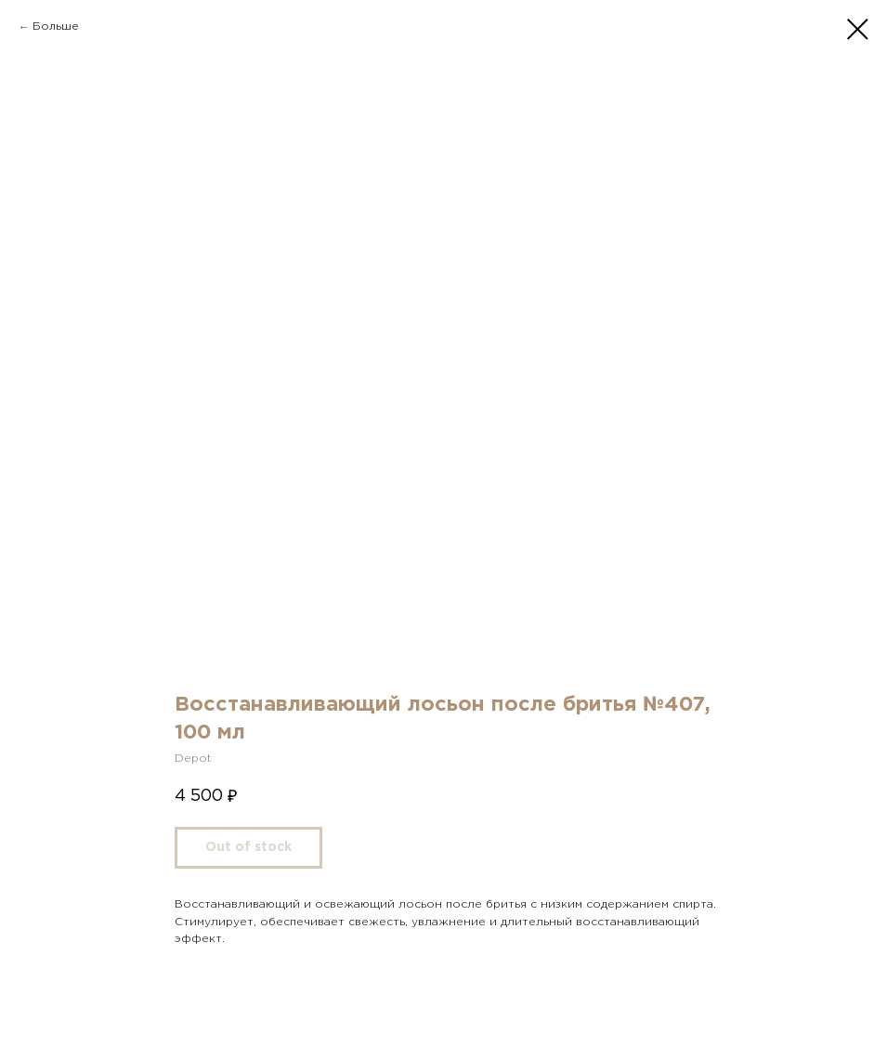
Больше (56, 26)
